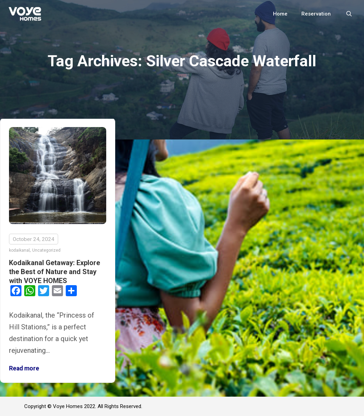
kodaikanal (19, 250)
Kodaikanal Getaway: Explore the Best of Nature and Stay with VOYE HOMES (54, 272)
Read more (24, 368)
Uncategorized (46, 250)
